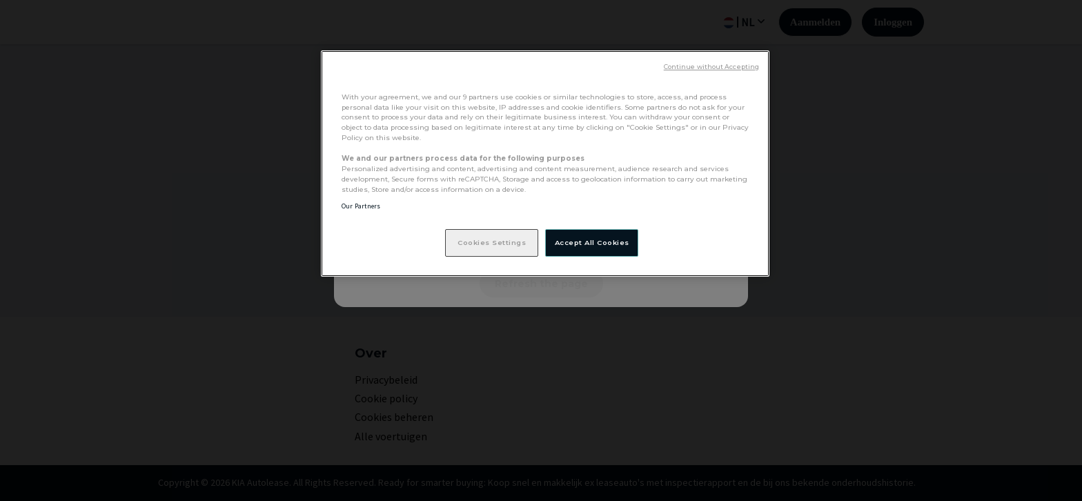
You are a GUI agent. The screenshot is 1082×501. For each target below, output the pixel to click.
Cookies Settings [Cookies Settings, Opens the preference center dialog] (492, 242)
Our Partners (361, 206)
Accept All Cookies (592, 242)
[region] (545, 163)
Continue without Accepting (711, 66)
